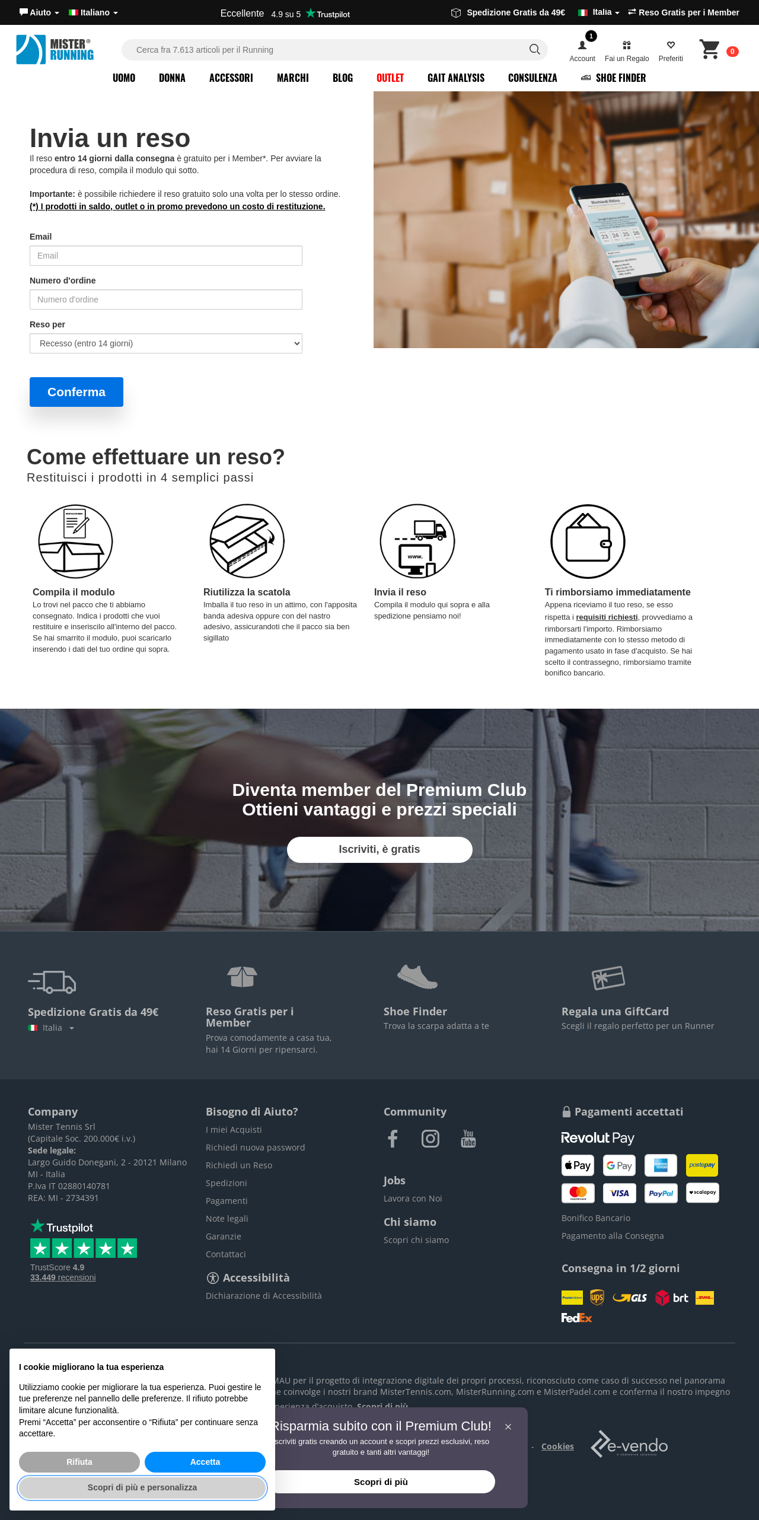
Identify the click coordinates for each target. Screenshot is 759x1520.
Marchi (293, 78)
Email (41, 236)
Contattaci (226, 1254)
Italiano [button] (93, 12)
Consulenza (532, 78)
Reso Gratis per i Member (683, 12)
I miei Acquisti (234, 1129)
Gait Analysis (456, 78)
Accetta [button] (205, 1462)
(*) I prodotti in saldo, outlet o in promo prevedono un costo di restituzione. (178, 206)
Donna (172, 78)
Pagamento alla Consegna (613, 1235)
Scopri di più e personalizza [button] (142, 1487)
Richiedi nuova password (255, 1147)
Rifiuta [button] (79, 1462)
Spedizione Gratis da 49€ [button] (535, 12)
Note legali (227, 1218)
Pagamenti (227, 1200)
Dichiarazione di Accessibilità (264, 1295)
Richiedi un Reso (239, 1165)
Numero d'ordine (62, 280)
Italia (51, 1027)
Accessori (231, 78)
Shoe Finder (613, 78)
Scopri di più (381, 1482)
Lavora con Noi (413, 1198)
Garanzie (223, 1236)
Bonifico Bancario (596, 1217)
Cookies (557, 1446)
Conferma (76, 392)
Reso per (47, 324)
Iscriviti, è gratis (379, 849)
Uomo (124, 78)
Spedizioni (226, 1182)
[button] (39, 12)
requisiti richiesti (607, 617)
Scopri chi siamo (416, 1239)
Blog (343, 78)
